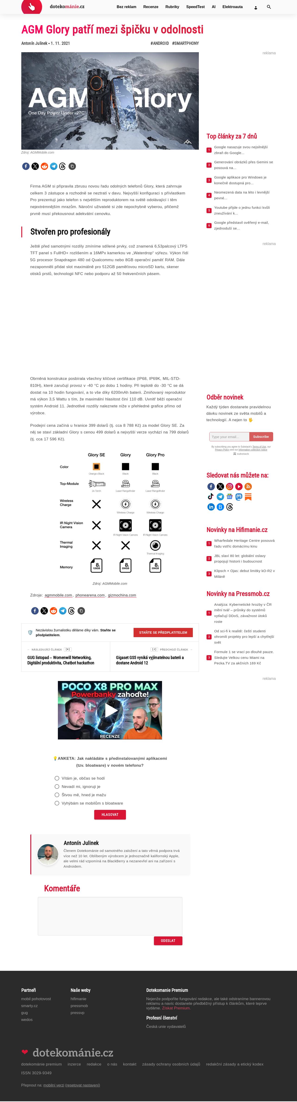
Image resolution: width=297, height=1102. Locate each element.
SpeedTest (195, 7)
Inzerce (74, 1065)
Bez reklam (126, 7)
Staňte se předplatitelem (163, 632)
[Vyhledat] (269, 7)
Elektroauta (232, 7)
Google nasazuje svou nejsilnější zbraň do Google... (241, 150)
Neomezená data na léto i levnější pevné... (242, 195)
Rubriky (172, 7)
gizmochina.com (122, 595)
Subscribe (261, 437)
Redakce (94, 1065)
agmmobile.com (58, 595)
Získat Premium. (176, 1009)
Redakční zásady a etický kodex (234, 1065)
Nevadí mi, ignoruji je (81, 787)
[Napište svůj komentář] (110, 917)
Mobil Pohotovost (36, 999)
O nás (112, 1065)
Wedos (27, 1020)
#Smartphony (185, 43)
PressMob (79, 1006)
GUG (24, 1013)
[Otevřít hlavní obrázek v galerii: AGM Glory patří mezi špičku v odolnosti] (110, 101)
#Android (159, 43)
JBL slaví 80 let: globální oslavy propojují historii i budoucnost (240, 558)
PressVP (77, 1013)
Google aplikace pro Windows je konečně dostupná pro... (240, 180)
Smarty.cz (29, 1006)
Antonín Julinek (34, 43)
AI (214, 7)
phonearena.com (90, 595)
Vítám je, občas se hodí (83, 779)
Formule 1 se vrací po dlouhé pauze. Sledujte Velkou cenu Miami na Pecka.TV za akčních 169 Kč (244, 657)
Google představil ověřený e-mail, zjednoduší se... (241, 225)
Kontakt (130, 1065)
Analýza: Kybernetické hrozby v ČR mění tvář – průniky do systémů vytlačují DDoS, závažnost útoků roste (243, 613)
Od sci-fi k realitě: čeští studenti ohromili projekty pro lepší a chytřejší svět (244, 637)
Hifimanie (78, 999)
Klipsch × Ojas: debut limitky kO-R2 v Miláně (244, 573)
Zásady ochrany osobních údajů (171, 1065)
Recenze (150, 7)
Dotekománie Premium (41, 1065)
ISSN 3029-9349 (36, 1074)
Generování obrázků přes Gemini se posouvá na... (243, 165)
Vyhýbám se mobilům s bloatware (92, 804)
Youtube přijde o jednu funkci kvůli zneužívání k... (242, 210)
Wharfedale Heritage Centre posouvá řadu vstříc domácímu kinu (244, 543)
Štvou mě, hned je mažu (84, 795)
